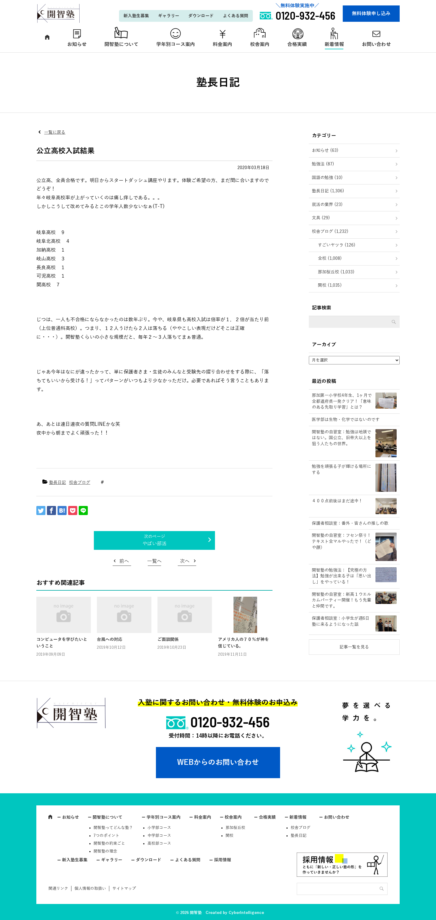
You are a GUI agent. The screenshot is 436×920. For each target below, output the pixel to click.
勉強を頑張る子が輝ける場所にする (341, 469)
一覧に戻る (54, 132)
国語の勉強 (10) (327, 177)
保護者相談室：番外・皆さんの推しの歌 (350, 523)
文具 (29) (321, 218)
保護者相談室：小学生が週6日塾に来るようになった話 (340, 621)
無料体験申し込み (371, 13)
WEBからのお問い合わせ (218, 762)
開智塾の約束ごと (109, 843)
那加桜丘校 (235, 828)
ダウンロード (201, 16)
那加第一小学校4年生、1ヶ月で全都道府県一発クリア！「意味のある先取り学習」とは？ (342, 401)
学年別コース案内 (175, 44)
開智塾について (121, 44)
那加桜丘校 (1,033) (336, 272)
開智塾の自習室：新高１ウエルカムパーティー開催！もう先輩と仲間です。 (341, 600)
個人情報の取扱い (90, 888)
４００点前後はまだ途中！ (337, 501)
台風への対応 (109, 639)
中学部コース (159, 836)
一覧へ (154, 561)
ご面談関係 (168, 639)
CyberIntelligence (246, 913)
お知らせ (77, 44)
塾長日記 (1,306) (328, 191)
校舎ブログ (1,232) (330, 231)
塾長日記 (57, 482)
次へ (185, 561)
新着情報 (334, 44)
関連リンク (58, 888)
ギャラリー (168, 16)
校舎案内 (259, 44)
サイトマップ (124, 888)
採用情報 (222, 860)
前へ (124, 561)
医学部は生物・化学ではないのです (346, 419)
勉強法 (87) (323, 164)
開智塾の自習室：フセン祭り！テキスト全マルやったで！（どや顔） (341, 541)
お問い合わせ (376, 44)
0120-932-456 (230, 721)
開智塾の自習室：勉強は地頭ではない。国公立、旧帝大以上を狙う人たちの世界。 (341, 438)
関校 (229, 836)
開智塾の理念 (105, 851)
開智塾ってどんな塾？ (113, 828)
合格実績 (297, 44)
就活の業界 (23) (327, 204)
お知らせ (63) (325, 150)
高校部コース (159, 843)
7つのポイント (106, 836)
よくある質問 (235, 16)
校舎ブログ (79, 482)
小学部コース (159, 828)
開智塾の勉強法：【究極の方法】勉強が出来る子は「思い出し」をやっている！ (341, 576)
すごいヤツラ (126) (336, 245)
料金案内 (222, 44)
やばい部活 (154, 543)
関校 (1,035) (330, 285)
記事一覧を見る (354, 647)
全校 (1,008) (330, 258)
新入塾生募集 (136, 16)
